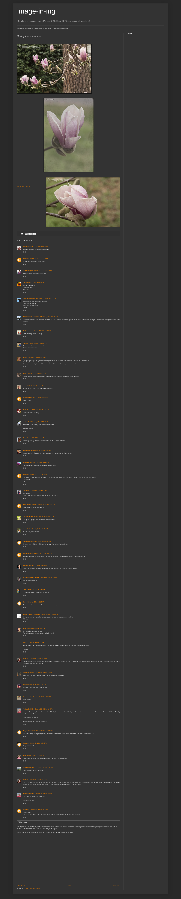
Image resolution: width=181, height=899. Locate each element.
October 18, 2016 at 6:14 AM (38, 474)
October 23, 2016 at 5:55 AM (38, 743)
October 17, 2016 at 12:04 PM (38, 343)
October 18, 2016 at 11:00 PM (36, 602)
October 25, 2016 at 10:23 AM (39, 810)
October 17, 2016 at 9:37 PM (39, 397)
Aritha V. (26, 565)
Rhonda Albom (28, 450)
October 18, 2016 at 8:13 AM (46, 504)
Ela (24, 283)
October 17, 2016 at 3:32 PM (37, 373)
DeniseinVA (26, 410)
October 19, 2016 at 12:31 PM (38, 658)
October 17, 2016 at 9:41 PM (40, 410)
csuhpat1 (26, 422)
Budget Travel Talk (29, 731)
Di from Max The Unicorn (31, 577)
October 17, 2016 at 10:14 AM (38, 246)
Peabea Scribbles (28, 709)
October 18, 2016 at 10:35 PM (36, 590)
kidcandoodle (27, 541)
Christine (26, 246)
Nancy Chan (27, 462)
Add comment (22, 822)
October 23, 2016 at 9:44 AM (44, 767)
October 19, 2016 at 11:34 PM (36, 685)
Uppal (25, 685)
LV (23, 385)
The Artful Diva (28, 697)
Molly (24, 642)
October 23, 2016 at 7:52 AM (35, 755)
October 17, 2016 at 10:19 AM (39, 258)
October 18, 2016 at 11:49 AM (41, 541)
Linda (24, 590)
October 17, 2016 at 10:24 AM (43, 270)
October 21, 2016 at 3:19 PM (42, 697)
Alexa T (25, 373)
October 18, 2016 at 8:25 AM (45, 517)
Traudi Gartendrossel (30, 299)
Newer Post (21, 885)
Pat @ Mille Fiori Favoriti (31, 317)
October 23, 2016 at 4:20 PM (43, 794)
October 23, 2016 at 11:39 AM (38, 779)
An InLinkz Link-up (23, 187)
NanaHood (26, 397)
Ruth (24, 602)
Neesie (25, 357)
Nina (24, 628)
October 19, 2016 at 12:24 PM (36, 642)
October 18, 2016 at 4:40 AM (40, 462)
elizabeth (26, 529)
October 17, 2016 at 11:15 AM (49, 317)
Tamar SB (26, 490)
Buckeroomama (28, 331)
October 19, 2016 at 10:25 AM (36, 628)
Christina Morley (28, 553)
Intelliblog (26, 810)
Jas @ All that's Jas (29, 517)
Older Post (116, 885)
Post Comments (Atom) (33, 888)
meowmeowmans (28, 672)
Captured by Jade (28, 767)
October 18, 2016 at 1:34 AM (35, 438)
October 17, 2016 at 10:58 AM (35, 283)
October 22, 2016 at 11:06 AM (44, 709)
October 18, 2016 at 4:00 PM (48, 577)
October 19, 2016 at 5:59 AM (49, 614)
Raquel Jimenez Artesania (31, 614)
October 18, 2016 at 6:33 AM (38, 490)
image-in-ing (36, 11)
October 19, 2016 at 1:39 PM (43, 672)
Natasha (25, 658)
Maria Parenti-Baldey (29, 504)
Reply (24, 252)
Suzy (24, 755)
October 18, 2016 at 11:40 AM (38, 529)
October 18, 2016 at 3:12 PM (43, 553)
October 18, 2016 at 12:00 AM (39, 422)
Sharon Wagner (28, 270)
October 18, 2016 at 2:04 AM (42, 450)
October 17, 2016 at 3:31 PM (36, 357)
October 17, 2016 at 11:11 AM (46, 299)
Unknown (26, 258)
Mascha (25, 343)
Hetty (24, 438)
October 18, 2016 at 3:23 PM (38, 565)
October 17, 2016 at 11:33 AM (43, 331)
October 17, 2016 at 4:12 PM (34, 385)
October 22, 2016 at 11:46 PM (45, 731)
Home (69, 885)
